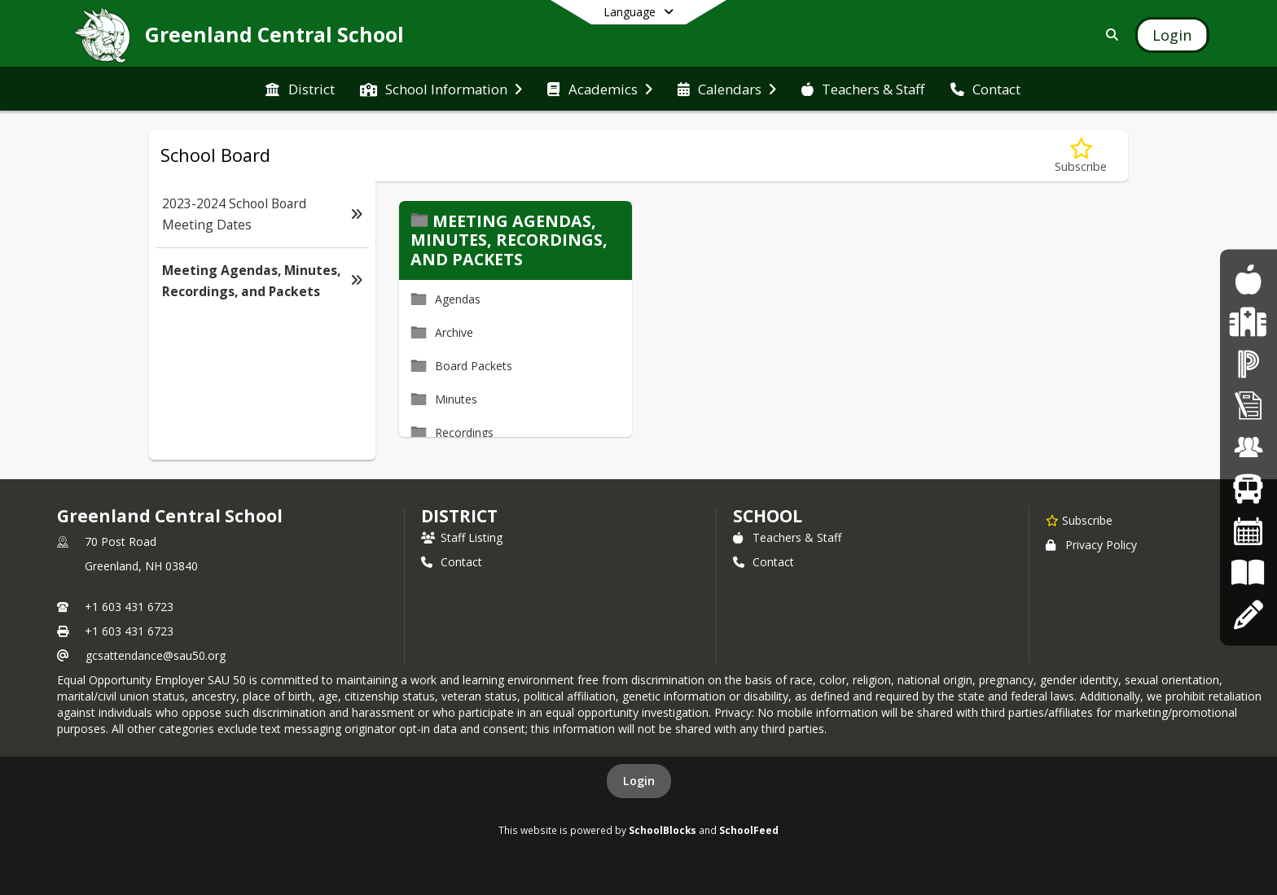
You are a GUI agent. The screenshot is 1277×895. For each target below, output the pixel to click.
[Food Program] (1248, 280)
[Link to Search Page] (1108, 34)
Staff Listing (461, 537)
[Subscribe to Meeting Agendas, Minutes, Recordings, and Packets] (1081, 155)
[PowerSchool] (1248, 363)
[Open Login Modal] (1172, 35)
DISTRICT (459, 515)
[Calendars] (1248, 531)
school (767, 515)
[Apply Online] (1248, 615)
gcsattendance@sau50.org (156, 655)
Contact (451, 562)
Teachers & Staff (787, 537)
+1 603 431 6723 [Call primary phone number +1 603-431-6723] (129, 606)
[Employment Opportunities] (1248, 447)
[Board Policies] (1248, 573)
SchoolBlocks (662, 829)
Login (639, 780)
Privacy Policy (1091, 544)
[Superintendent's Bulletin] (1248, 406)
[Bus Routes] (1248, 489)
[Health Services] (1248, 322)
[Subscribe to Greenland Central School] (1079, 520)
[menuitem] (299, 89)
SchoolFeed (749, 829)
